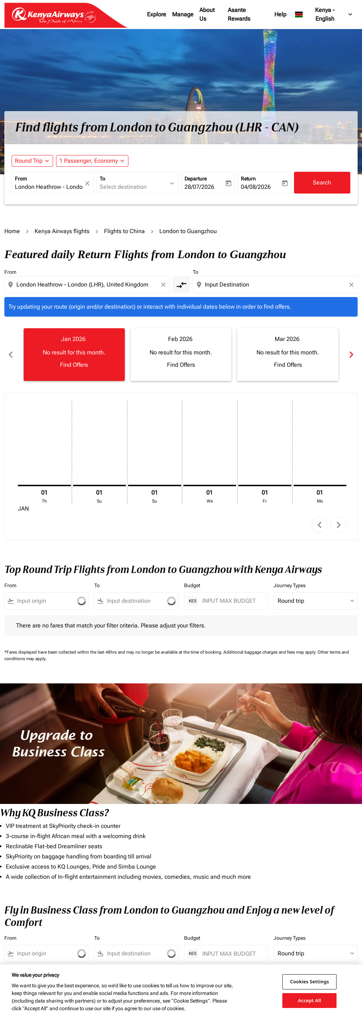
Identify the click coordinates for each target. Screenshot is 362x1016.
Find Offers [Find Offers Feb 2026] (181, 364)
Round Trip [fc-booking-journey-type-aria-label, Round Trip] (29, 160)
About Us (207, 14)
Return (248, 179)
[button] (92, 161)
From (21, 179)
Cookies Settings (309, 981)
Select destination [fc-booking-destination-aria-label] (123, 186)
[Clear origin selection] (164, 284)
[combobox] (87, 284)
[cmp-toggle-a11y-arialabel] (181, 284)
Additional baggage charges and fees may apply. (270, 652)
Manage (183, 14)
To (102, 179)
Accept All (309, 1000)
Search (322, 182)
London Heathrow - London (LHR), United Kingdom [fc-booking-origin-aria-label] (49, 186)
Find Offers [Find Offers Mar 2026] (288, 364)
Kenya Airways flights (62, 231)
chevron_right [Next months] (351, 354)
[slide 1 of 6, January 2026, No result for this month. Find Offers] (74, 354)
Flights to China (124, 231)
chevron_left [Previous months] (10, 354)
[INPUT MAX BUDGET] (231, 600)
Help (280, 14)
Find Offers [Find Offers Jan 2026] (74, 364)
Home (12, 231)
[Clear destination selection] (352, 284)
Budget (192, 585)
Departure (195, 179)
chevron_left (319, 525)
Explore (156, 14)
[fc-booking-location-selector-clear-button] (88, 183)
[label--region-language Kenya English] (324, 14)
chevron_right (338, 525)
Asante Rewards (239, 14)
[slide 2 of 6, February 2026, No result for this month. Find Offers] (181, 354)
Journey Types (290, 585)
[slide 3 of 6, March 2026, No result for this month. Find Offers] (287, 354)
